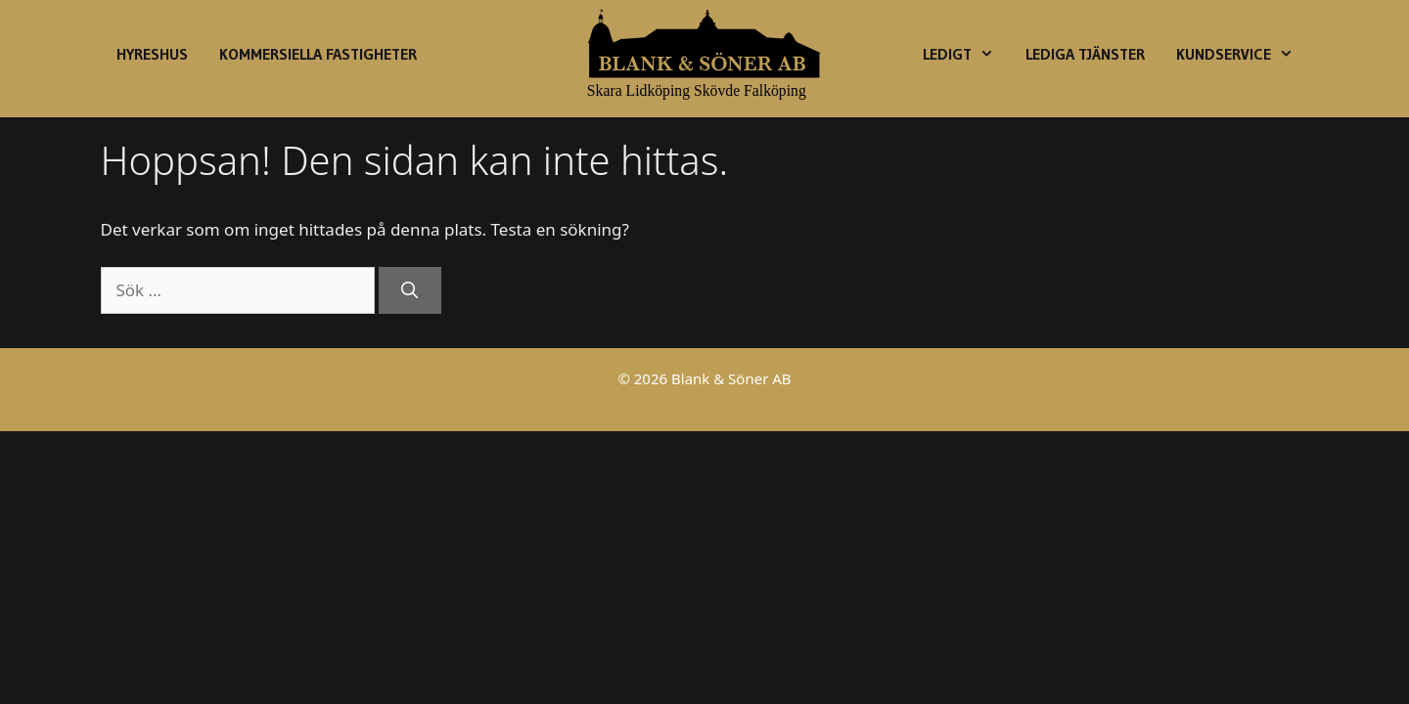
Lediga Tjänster (1085, 54)
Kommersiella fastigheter (318, 54)
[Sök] (410, 290)
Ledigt (966, 53)
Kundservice (1242, 53)
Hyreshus (152, 54)
